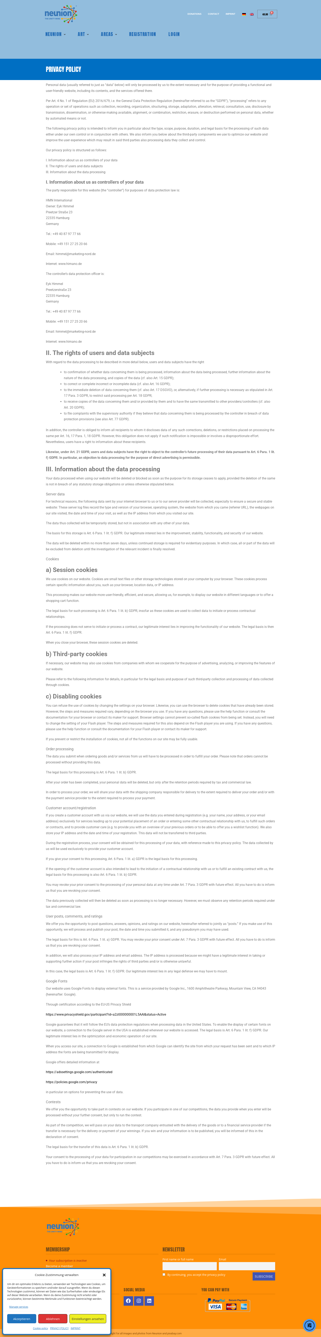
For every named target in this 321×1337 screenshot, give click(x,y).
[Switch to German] (244, 14)
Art (80, 33)
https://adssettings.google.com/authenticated (79, 1071)
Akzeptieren (21, 1319)
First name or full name (178, 1258)
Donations (189, 14)
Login (174, 33)
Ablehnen (53, 1319)
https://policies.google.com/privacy (71, 1081)
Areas (107, 33)
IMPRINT (75, 1328)
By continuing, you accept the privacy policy (194, 1274)
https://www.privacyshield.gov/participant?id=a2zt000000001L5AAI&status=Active (106, 1013)
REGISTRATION (142, 33)
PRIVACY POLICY (59, 1328)
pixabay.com (174, 1332)
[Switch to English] (252, 14)
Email (222, 1258)
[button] (104, 1275)
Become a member (59, 1265)
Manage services (18, 1307)
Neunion (53, 33)
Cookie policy (40, 1328)
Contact (210, 14)
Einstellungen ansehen (88, 1319)
